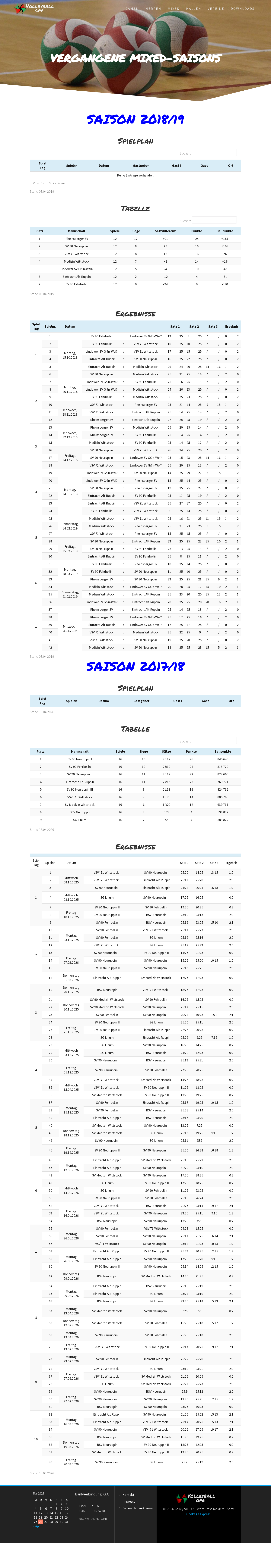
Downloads (243, 8)
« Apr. (36, 1526)
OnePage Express (198, 1514)
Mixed (174, 8)
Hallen (193, 8)
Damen (132, 8)
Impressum (130, 1501)
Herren (153, 8)
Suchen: (185, 153)
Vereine (216, 8)
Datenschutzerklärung (138, 1508)
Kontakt (128, 1494)
